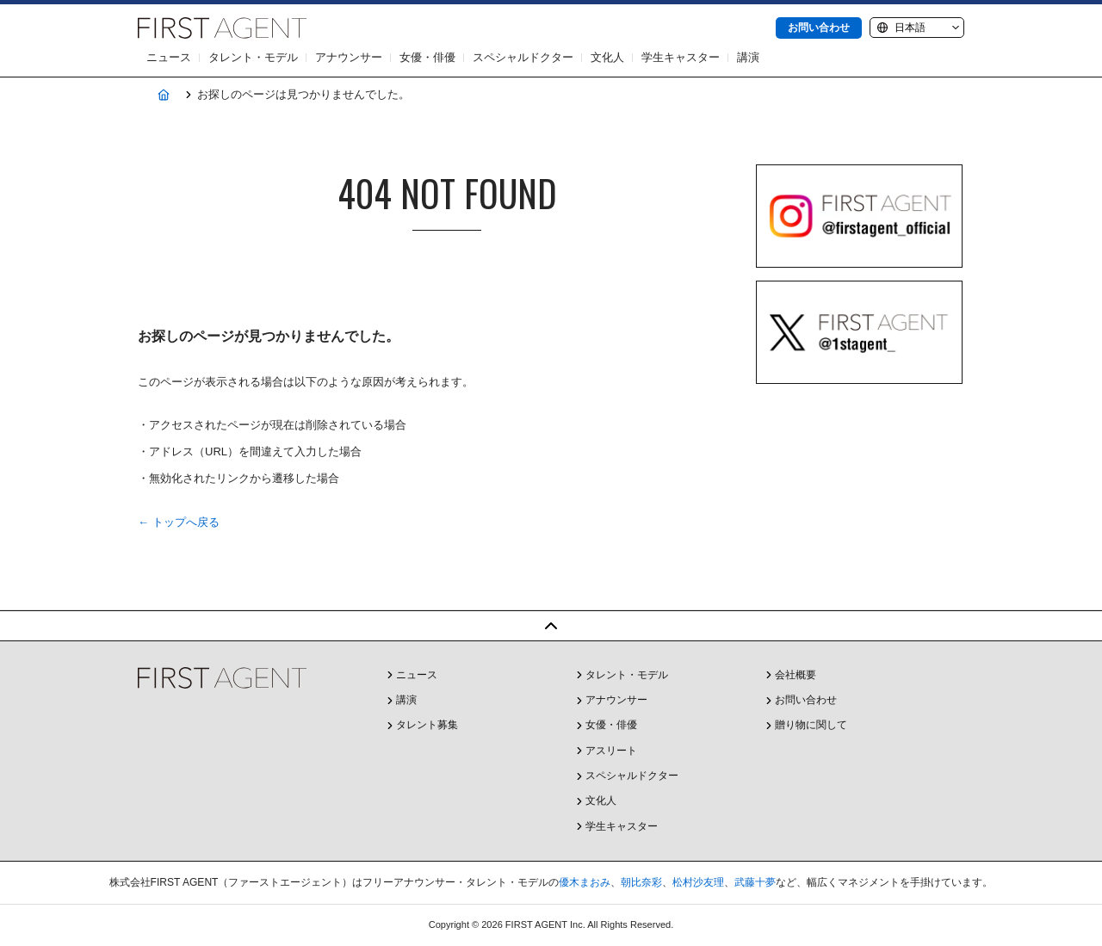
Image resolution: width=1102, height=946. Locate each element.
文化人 (607, 57)
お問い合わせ (819, 28)
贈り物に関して (811, 725)
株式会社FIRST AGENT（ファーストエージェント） (222, 28)
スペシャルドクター (523, 57)
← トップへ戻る (179, 522)
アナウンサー (348, 57)
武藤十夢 (755, 882)
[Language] (916, 27)
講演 (748, 57)
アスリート (611, 751)
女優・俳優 (427, 57)
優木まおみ (584, 882)
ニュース (168, 57)
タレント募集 (427, 725)
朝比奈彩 (641, 882)
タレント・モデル (253, 57)
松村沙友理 (698, 882)
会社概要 (795, 675)
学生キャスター (680, 57)
